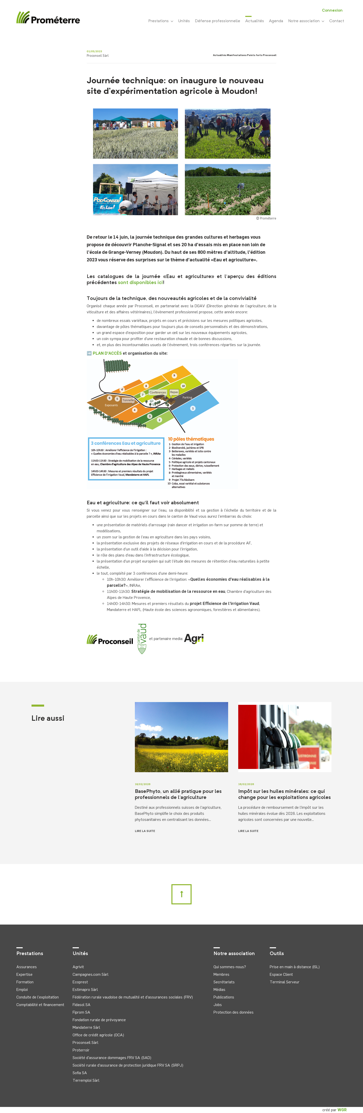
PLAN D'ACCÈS (107, 353)
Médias (219, 989)
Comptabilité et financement (40, 1004)
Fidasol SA (81, 1004)
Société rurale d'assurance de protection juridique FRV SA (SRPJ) (128, 1065)
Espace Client (281, 974)
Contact (336, 21)
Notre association (306, 21)
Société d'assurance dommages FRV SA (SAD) (112, 1057)
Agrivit (78, 966)
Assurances (26, 966)
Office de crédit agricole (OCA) (98, 1035)
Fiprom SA (81, 1012)
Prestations (160, 21)
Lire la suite (145, 831)
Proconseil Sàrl (85, 1042)
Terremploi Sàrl (86, 1080)
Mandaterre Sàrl (86, 1027)
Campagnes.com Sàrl (90, 974)
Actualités (254, 20)
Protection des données (234, 1012)
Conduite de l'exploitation (37, 997)
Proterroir (81, 1050)
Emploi (22, 989)
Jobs (218, 1004)
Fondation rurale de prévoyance (99, 1019)
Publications (224, 997)
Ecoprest (80, 982)
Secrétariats (224, 982)
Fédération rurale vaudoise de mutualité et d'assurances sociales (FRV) (133, 997)
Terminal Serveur (284, 982)
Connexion (332, 11)
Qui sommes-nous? (230, 966)
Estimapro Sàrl (85, 989)
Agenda (276, 21)
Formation (25, 982)
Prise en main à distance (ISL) (295, 966)
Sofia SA (80, 1072)
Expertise (24, 974)
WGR (342, 1109)
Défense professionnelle (217, 21)
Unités (184, 21)
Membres (221, 974)
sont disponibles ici (140, 282)
